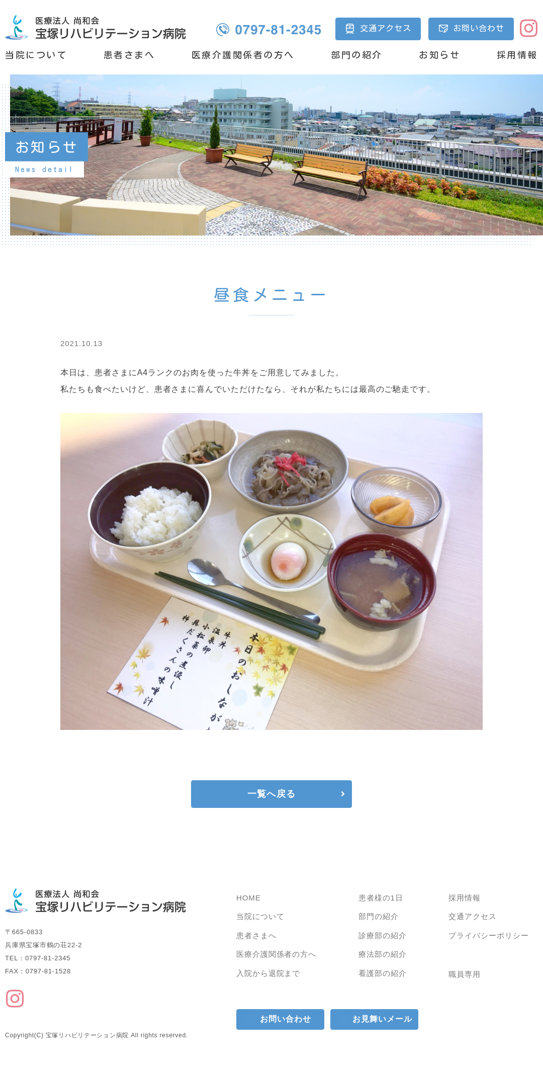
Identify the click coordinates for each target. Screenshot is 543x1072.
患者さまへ (129, 54)
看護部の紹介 (382, 973)
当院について (36, 54)
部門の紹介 (357, 54)
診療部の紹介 (382, 935)
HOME (248, 897)
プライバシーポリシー (488, 935)
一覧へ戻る (271, 794)
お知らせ (439, 54)
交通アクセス (385, 28)
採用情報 (517, 54)
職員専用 (464, 974)
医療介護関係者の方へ (243, 54)
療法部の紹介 (382, 954)
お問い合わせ (478, 28)
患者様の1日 (380, 897)
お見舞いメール (382, 1019)
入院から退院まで (268, 973)
